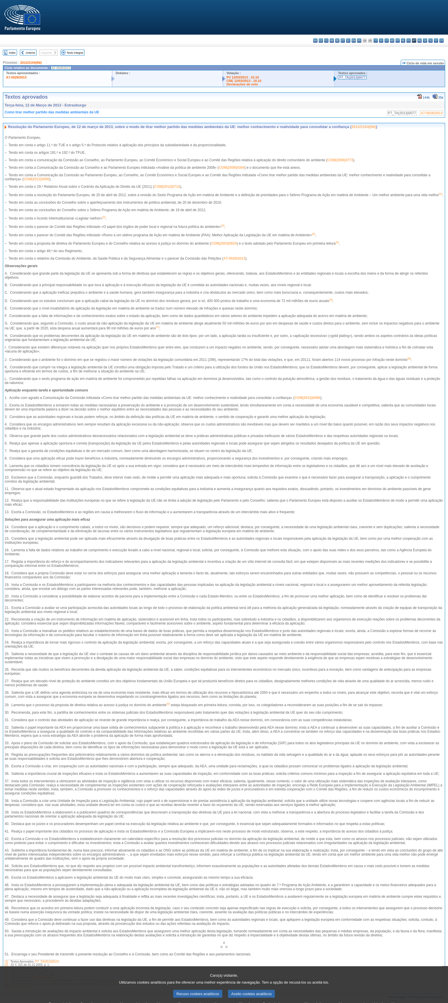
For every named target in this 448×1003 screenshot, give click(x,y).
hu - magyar (392, 40)
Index (12, 52)
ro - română (419, 40)
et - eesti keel (343, 40)
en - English (354, 40)
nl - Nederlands (403, 40)
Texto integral (75, 52)
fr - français (359, 40)
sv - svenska (441, 40)
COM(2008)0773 (340, 160)
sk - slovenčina (425, 40)
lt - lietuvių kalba (386, 40)
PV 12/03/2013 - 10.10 (243, 77)
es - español (321, 40)
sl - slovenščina (430, 40)
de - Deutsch (337, 40)
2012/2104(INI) (31, 62)
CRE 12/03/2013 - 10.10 (244, 81)
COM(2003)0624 (224, 243)
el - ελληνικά (348, 40)
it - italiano (376, 40)
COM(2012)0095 (36, 179)
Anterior (31, 52)
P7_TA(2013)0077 (352, 77)
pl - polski (408, 40)
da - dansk (332, 40)
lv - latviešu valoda (381, 40)
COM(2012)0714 (167, 187)
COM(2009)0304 (231, 168)
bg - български (315, 40)
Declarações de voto (242, 84)
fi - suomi (436, 40)
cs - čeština (326, 40)
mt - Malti (397, 40)
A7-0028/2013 (16, 77)
